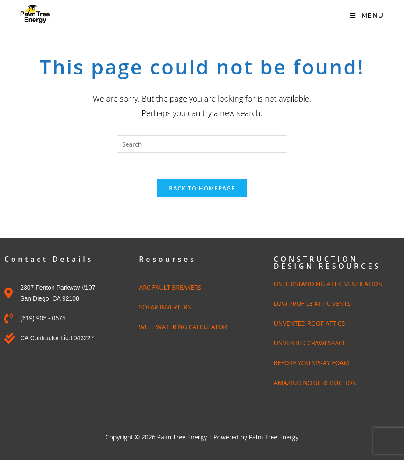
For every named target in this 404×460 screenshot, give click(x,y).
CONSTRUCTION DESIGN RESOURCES (327, 262)
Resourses (167, 259)
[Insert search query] (202, 144)
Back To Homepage (202, 188)
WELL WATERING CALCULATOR (183, 327)
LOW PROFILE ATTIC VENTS (312, 303)
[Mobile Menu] (367, 15)
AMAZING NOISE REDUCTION (315, 383)
